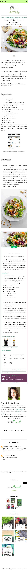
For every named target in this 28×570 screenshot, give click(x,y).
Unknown (5, 447)
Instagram (3, 413)
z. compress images (14, 18)
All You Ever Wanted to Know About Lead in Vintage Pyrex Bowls (7, 540)
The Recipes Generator (16, 382)
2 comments (19, 24)
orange (16, 17)
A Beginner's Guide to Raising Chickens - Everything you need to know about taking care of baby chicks (7, 552)
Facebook (23, 411)
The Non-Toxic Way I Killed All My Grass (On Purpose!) (7, 526)
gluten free (7, 17)
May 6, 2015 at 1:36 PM (9, 456)
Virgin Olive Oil (14, 347)
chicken (2, 17)
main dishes (12, 17)
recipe (20, 17)
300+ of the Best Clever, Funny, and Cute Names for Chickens (20, 526)
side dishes (24, 17)
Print (14, 247)
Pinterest (18, 411)
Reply (4, 459)
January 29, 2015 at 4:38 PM (14, 447)
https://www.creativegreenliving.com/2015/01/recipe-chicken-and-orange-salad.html (14, 370)
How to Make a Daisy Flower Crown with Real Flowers (20, 540)
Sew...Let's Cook (19, 409)
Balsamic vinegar (6, 347)
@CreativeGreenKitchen (13, 378)
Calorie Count (15, 153)
